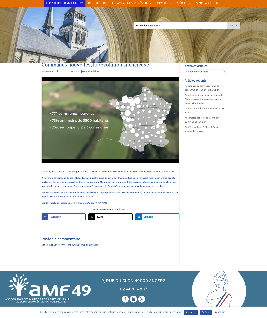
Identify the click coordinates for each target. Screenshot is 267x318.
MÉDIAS (182, 3)
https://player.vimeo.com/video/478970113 (84, 203)
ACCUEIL (93, 3)
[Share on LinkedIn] (157, 216)
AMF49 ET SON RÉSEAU (132, 3)
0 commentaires (90, 71)
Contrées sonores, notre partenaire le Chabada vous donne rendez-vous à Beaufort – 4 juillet (204, 99)
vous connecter (62, 245)
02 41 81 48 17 (133, 289)
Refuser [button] (206, 312)
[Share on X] (110, 216)
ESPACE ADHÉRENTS (208, 3)
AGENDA (107, 3)
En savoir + (220, 312)
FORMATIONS (164, 3)
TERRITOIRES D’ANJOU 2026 (65, 3)
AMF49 (49, 71)
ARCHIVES (75, 71)
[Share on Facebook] (64, 216)
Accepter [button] (191, 312)
